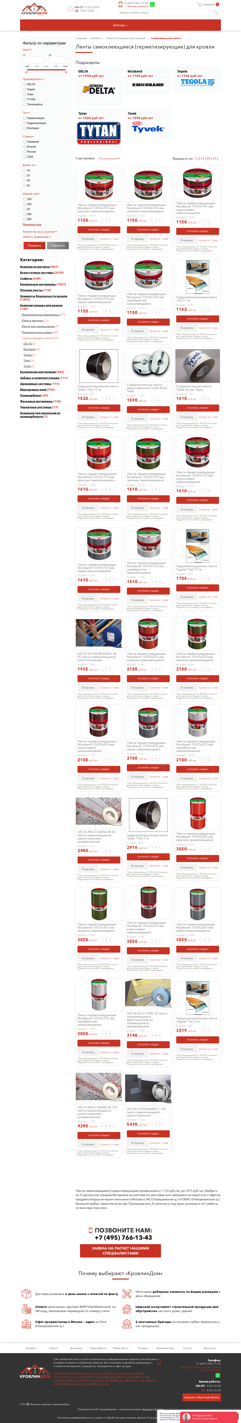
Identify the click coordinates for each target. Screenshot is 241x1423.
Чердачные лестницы (36, 407)
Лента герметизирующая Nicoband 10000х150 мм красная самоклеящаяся (96, 477)
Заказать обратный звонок (201, 1397)
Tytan (27, 360)
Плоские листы (31, 290)
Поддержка (102, 1383)
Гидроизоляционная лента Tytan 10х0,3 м (147, 836)
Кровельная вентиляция (38, 372)
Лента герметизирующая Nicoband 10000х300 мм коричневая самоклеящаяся (146, 927)
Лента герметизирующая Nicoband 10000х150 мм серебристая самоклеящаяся (146, 568)
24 (202, 158)
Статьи (187, 1348)
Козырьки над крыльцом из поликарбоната (40, 414)
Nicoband (29, 349)
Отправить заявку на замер (78, 1383)
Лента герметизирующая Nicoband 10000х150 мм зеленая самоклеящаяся (146, 477)
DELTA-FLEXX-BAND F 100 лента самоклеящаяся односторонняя (146, 1112)
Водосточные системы (37, 272)
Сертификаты (61, 1380)
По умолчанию (109, 158)
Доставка (76, 1348)
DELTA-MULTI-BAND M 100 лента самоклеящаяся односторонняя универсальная (97, 1112)
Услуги (53, 1348)
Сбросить (58, 245)
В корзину (88, 238)
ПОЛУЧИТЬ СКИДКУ (99, 230)
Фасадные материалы (36, 401)
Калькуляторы (165, 1348)
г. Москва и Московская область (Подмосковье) (200, 1368)
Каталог (31, 1348)
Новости (142, 1376)
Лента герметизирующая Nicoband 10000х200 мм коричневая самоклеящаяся (96, 746)
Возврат (112, 1376)
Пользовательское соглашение (71, 1376)
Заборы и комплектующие (40, 378)
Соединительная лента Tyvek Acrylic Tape (194, 387)
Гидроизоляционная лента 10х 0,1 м (196, 298)
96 (215, 158)
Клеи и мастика (32, 320)
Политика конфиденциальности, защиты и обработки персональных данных (97, 1373)
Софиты (26, 278)
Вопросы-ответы (138, 1380)
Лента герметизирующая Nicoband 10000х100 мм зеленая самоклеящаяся (146, 208)
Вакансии (121, 1380)
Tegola (27, 355)
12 (196, 158)
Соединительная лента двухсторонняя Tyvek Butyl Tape (147, 388)
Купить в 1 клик (109, 238)
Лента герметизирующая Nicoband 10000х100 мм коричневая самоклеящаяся (195, 208)
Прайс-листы (120, 1348)
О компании (99, 1376)
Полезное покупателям (100, 1380)
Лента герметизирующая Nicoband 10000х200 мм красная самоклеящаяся (146, 657)
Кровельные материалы (38, 284)
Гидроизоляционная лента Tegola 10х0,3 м (196, 1019)
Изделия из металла (35, 266)
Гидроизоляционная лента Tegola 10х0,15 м (196, 567)
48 (208, 158)
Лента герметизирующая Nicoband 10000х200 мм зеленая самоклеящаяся (195, 657)
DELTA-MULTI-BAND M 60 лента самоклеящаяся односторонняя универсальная (96, 836)
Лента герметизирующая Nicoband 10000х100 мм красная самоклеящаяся (96, 208)
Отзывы (143, 1348)
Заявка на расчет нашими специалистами (120, 1251)
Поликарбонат (31, 395)
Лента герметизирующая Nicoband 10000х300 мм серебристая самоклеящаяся (96, 1020)
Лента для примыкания (38, 326)
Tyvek (27, 366)
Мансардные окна (33, 389)
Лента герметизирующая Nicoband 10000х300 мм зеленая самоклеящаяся (96, 927)
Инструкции (78, 1380)
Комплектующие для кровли (41, 305)
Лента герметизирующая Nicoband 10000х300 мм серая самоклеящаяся (195, 927)
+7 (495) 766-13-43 (135, 3)
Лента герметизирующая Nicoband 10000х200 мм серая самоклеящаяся (146, 746)
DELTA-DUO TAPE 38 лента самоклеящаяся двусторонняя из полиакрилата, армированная (147, 1019)
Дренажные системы (36, 383)
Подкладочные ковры (37, 332)
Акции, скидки (127, 1376)
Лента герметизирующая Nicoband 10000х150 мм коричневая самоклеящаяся (195, 477)
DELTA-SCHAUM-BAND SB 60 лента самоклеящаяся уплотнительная (96, 657)
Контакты (210, 1348)
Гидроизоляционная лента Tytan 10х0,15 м (97, 387)
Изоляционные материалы (41, 314)
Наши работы (98, 1348)
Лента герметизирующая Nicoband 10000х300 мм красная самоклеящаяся (195, 836)
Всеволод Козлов (152, 1409)
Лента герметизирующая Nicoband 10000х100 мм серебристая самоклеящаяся (146, 299)
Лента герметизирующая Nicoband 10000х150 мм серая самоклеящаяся (96, 567)
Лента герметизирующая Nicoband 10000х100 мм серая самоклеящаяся (96, 299)
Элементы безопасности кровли (43, 296)
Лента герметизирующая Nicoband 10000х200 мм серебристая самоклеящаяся (195, 746)
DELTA (27, 343)
